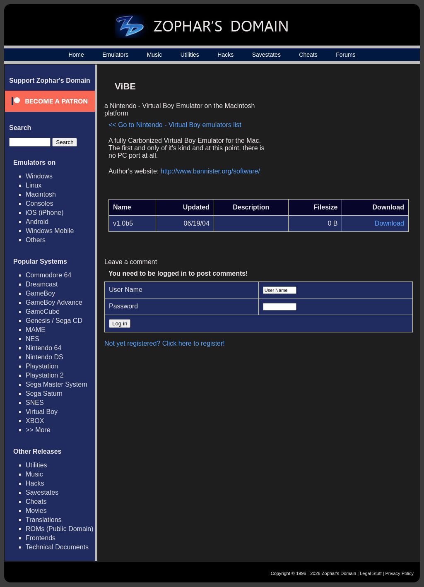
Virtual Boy (42, 411)
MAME (36, 329)
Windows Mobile (50, 230)
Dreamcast (42, 284)
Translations (44, 519)
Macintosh (41, 194)
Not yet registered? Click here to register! (164, 343)
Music (154, 54)
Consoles (39, 203)
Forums (345, 54)
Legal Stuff (370, 573)
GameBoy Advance (54, 302)
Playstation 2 (45, 375)
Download (389, 223)
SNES (35, 402)
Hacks (225, 54)
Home (76, 54)
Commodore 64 (48, 275)
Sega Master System (56, 384)
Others (36, 239)
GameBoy (40, 293)
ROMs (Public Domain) (60, 528)
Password (123, 306)
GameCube (43, 311)
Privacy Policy (399, 573)
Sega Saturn (44, 393)
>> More (38, 429)
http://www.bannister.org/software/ (210, 171)
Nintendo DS (44, 357)
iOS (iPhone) (45, 212)
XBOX (35, 420)
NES (32, 338)
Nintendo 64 (43, 347)
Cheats (308, 54)
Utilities (190, 54)
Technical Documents (57, 547)
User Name (125, 289)
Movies (36, 510)
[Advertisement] (338, 135)
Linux (33, 185)
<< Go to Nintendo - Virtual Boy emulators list (174, 124)
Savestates (266, 54)
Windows (39, 176)
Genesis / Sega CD (54, 320)
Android (37, 221)
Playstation (42, 366)
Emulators (115, 54)
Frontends (40, 537)
